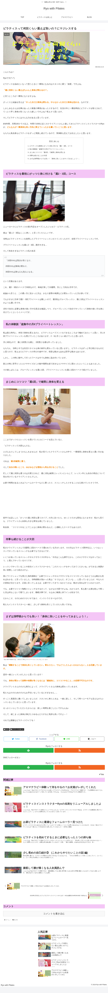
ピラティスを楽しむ (17, 730)
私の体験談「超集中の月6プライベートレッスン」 (47, 149)
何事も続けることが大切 (37, 156)
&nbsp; (9, 501)
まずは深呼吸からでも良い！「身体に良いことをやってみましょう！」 (55, 160)
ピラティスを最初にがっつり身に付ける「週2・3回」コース (51, 146)
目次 (51, 141)
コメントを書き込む (54, 919)
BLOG (6, 730)
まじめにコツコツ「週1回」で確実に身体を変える (47, 153)
